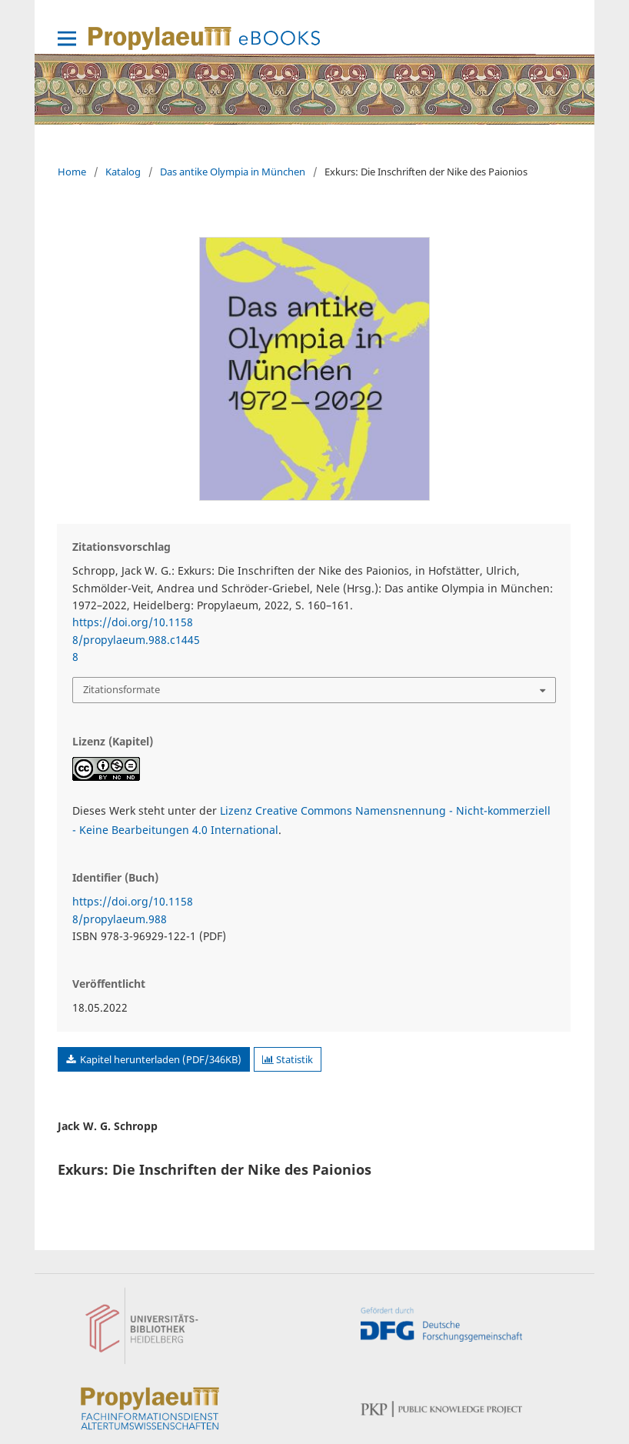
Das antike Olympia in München (232, 171)
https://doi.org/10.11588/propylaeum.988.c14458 (136, 639)
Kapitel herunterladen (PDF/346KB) (159, 1059)
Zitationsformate (121, 689)
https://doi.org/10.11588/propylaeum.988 (132, 909)
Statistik (287, 1059)
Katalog (123, 171)
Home (72, 171)
